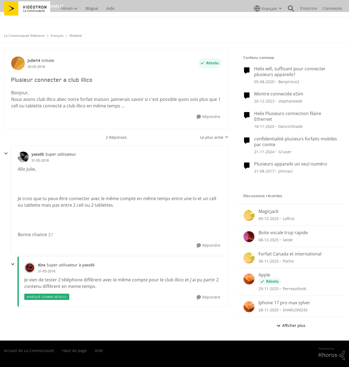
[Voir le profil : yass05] (23, 157)
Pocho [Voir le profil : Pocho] (288, 260)
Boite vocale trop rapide (283, 233)
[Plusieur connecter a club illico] (40, 160)
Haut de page (74, 350)
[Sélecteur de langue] (268, 20)
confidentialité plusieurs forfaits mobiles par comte (295, 142)
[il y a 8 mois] (268, 218)
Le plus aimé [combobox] (214, 137)
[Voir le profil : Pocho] (248, 257)
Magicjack (268, 211)
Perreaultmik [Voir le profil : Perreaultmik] (294, 288)
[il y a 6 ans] (264, 81)
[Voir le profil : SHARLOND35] (248, 306)
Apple (264, 275)
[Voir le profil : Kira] (29, 267)
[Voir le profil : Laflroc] (248, 215)
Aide (99, 350)
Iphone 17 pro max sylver (284, 303)
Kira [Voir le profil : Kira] (41, 264)
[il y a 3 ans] (264, 101)
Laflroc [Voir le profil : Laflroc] (289, 218)
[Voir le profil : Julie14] (18, 63)
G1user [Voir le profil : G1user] (284, 151)
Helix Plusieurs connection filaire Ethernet (287, 116)
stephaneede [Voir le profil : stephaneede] (290, 101)
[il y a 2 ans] (264, 151)
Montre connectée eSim (278, 94)
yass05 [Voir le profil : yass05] (37, 154)
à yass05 (87, 264)
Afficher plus (290, 325)
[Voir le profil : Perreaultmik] (248, 278)
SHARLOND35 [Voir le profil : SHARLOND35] (295, 309)
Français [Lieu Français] (57, 35)
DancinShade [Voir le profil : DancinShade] (290, 126)
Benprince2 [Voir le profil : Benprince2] (288, 81)
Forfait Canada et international (289, 254)
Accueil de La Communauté (29, 350)
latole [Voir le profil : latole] (288, 239)
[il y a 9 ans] (264, 171)
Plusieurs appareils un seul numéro (290, 164)
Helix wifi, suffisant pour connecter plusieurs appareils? (290, 71)
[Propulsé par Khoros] (332, 354)
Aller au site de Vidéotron (31, 6)
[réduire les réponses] (6, 153)
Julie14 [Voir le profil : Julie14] (34, 60)
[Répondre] (208, 117)
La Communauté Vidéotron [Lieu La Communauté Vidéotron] (24, 35)
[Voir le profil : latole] (248, 236)
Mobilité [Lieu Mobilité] (76, 35)
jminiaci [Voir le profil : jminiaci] (285, 171)
